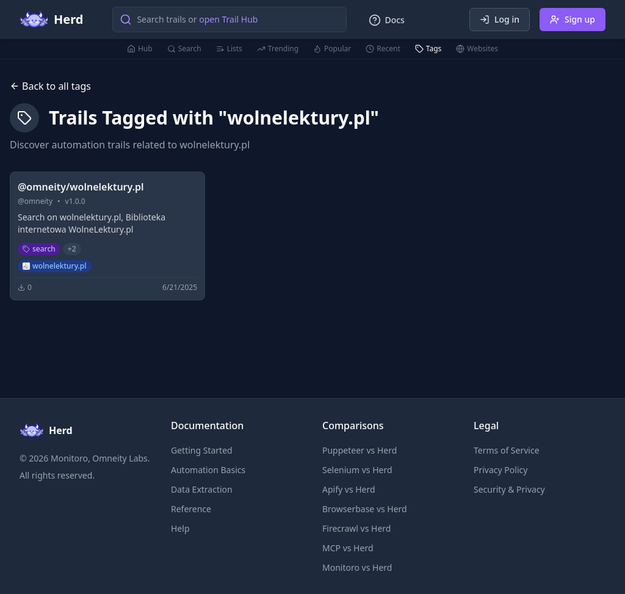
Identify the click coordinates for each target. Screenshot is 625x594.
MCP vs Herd (348, 548)
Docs (386, 20)
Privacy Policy (500, 470)
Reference (191, 509)
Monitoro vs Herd (357, 567)
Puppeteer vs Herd (359, 450)
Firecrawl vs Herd (356, 528)
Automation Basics (208, 470)
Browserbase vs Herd (364, 509)
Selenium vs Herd (357, 470)
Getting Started (202, 450)
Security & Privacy (509, 489)
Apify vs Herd (348, 489)
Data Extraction (202, 489)
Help (180, 528)
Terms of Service (507, 450)
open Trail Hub (228, 19)
